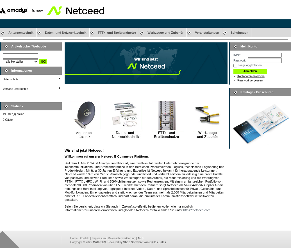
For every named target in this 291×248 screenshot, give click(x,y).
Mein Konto (248, 46)
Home (74, 238)
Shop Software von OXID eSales (144, 242)
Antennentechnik (20, 32)
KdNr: (237, 55)
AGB (140, 238)
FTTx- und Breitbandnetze (117, 32)
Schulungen (239, 32)
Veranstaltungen (207, 32)
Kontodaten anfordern (251, 76)
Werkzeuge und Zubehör (165, 32)
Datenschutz (11, 79)
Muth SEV (99, 242)
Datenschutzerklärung (121, 238)
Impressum (99, 238)
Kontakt (85, 238)
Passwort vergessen (250, 80)
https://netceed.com (196, 210)
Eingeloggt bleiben (250, 65)
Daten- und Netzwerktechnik (65, 32)
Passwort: (239, 60)
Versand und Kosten (15, 88)
